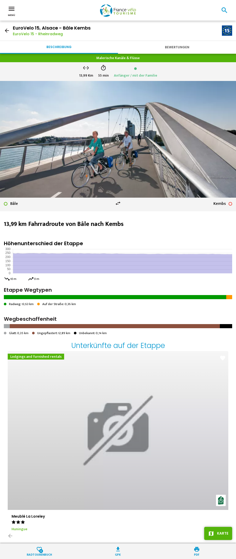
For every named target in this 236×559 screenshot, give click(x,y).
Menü (11, 11)
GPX (118, 554)
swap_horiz (118, 203)
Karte (222, 533)
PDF (196, 554)
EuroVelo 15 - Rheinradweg (38, 33)
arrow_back (7, 31)
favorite (223, 358)
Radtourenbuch (39, 554)
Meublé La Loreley (28, 516)
